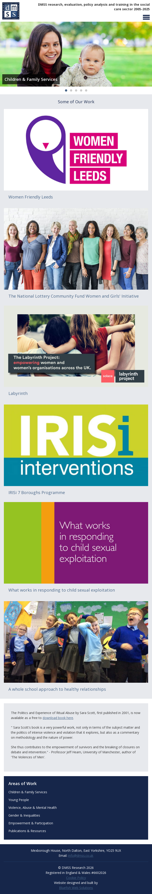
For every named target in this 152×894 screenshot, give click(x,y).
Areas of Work (22, 783)
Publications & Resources (27, 831)
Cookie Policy (76, 877)
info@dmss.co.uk (80, 855)
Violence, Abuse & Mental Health (32, 807)
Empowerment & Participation (30, 823)
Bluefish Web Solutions (76, 888)
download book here (58, 718)
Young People (18, 800)
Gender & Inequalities (24, 815)
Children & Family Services (27, 792)
